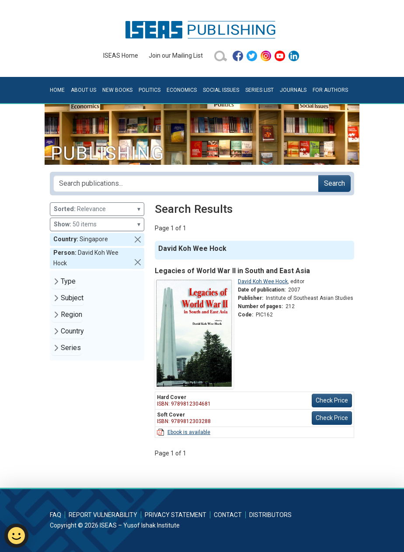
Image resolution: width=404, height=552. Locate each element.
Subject (72, 298)
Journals (293, 90)
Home (57, 90)
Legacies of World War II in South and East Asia (232, 271)
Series (71, 348)
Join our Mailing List (176, 55)
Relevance (97, 209)
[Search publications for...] (186, 183)
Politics (149, 90)
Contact (228, 514)
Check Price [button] (332, 400)
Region (71, 314)
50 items (97, 224)
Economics (182, 90)
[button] (137, 239)
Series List (259, 90)
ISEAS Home (120, 55)
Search (334, 183)
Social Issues (221, 90)
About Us (83, 90)
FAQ (55, 514)
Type (68, 281)
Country (72, 331)
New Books (117, 90)
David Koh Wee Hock (263, 281)
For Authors (330, 90)
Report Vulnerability (103, 514)
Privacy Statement (175, 514)
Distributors (270, 514)
